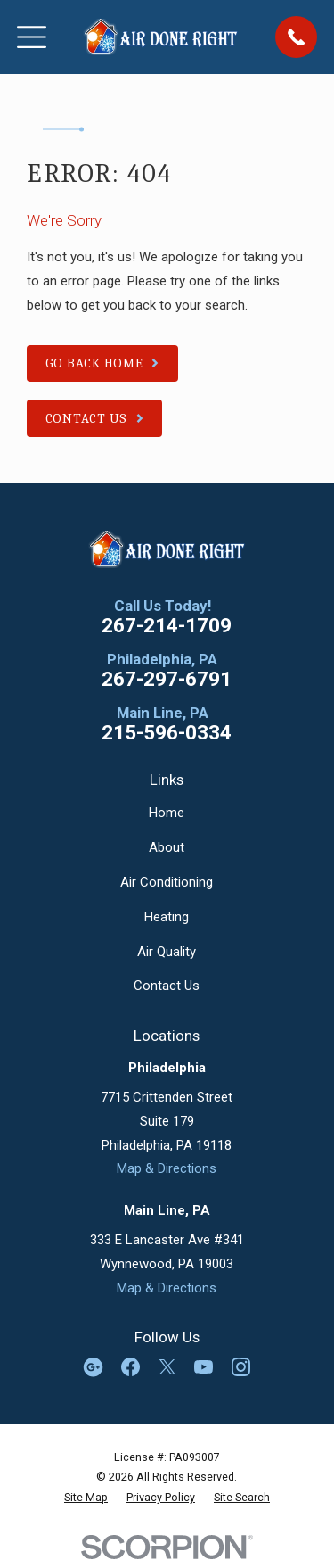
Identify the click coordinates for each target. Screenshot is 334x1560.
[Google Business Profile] (93, 1367)
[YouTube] (203, 1367)
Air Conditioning (166, 882)
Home (166, 813)
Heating (166, 917)
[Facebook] (130, 1367)
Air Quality (166, 952)
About (166, 847)
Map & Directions (166, 1168)
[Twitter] (167, 1367)
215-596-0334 (167, 732)
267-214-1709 (167, 625)
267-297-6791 (167, 679)
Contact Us (167, 986)
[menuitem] (86, 1497)
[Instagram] (241, 1367)
